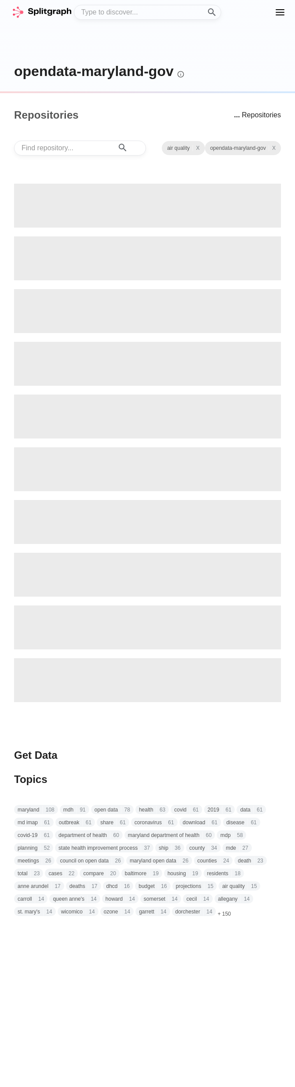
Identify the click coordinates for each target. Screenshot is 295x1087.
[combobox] (148, 12)
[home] (41, 12)
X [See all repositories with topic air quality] (274, 148)
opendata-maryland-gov (94, 71)
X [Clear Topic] (198, 148)
